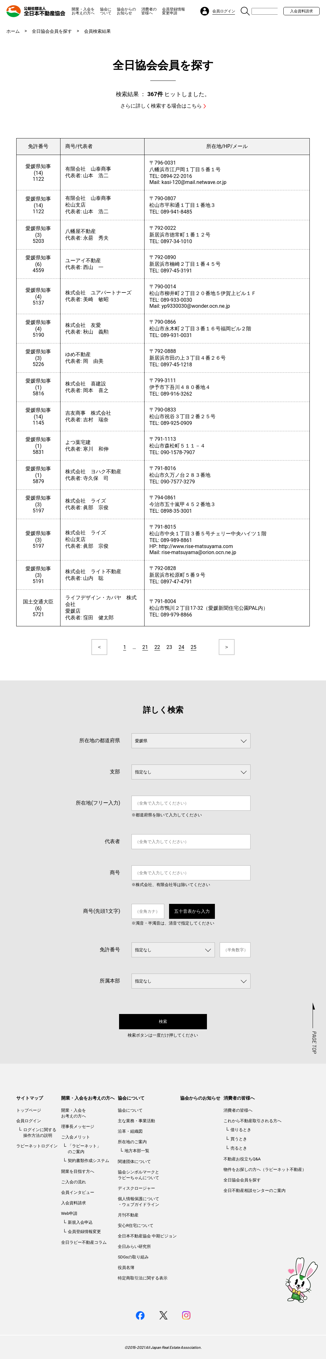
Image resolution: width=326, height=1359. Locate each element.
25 (193, 647)
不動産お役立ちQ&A (242, 1159)
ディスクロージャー (136, 1188)
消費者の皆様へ (149, 11)
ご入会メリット (75, 1137)
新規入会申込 (80, 1222)
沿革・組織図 (130, 1131)
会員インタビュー (77, 1192)
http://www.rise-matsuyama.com (196, 546)
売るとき (238, 1148)
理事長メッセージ (77, 1126)
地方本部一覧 (136, 1150)
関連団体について (134, 1161)
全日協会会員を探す (52, 31)
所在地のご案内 (132, 1141)
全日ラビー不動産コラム (84, 1242)
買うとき (238, 1139)
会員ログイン (28, 1120)
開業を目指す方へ (77, 1171)
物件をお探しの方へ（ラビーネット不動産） (264, 1169)
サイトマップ (29, 1098)
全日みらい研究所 (134, 1246)
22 (157, 647)
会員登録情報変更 (84, 1231)
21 (145, 647)
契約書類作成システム (88, 1160)
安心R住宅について (135, 1225)
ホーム (13, 31)
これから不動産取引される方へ (252, 1120)
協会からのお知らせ (126, 11)
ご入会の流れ (73, 1181)
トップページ (28, 1110)
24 (181, 647)
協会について (105, 11)
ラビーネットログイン (37, 1146)
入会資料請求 (301, 11)
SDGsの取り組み (133, 1257)
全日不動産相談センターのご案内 (254, 1190)
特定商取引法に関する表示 (142, 1278)
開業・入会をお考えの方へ (83, 11)
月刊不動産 (128, 1215)
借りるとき (240, 1129)
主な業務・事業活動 (136, 1120)
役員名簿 (126, 1267)
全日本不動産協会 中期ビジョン (147, 1236)
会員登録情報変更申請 (173, 11)
